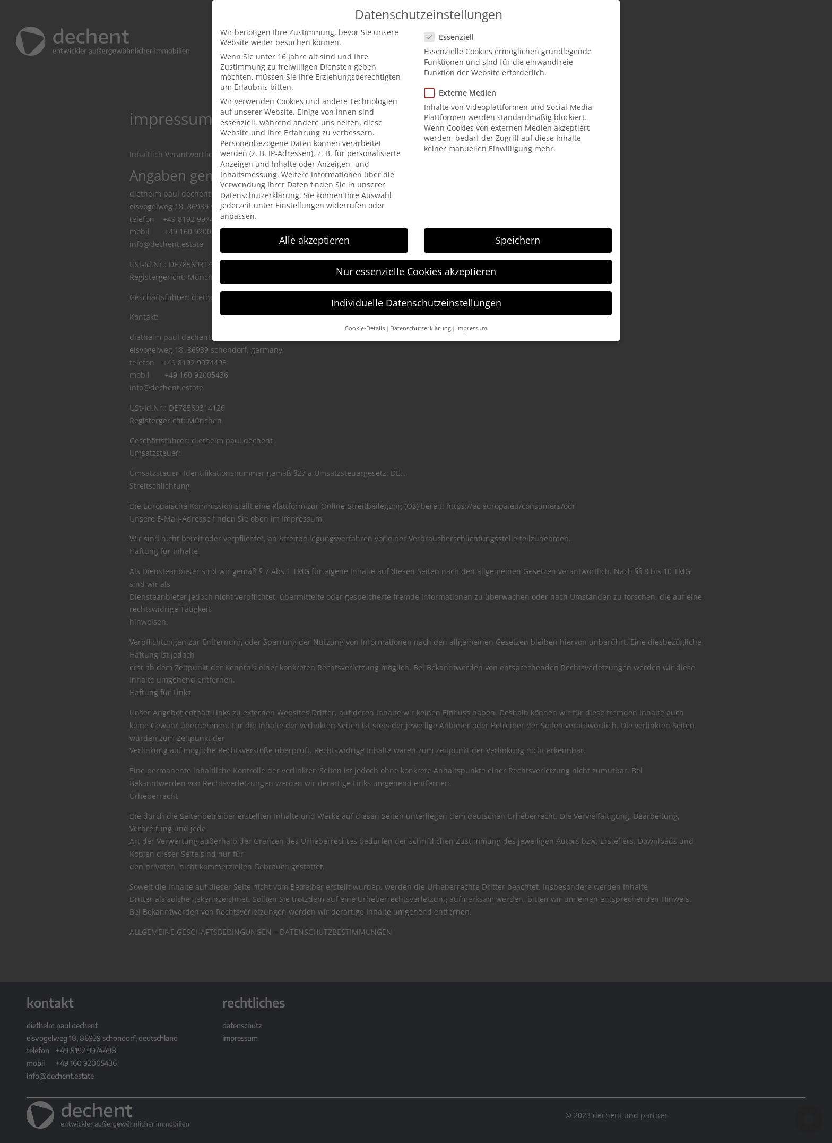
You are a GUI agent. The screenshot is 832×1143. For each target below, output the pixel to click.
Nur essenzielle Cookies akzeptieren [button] (416, 270)
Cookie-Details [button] (365, 327)
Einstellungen (299, 205)
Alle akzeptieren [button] (314, 239)
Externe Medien (464, 92)
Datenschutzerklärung (259, 194)
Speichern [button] (518, 239)
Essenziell (453, 36)
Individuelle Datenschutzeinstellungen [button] (416, 302)
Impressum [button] (471, 327)
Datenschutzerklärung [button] (420, 327)
